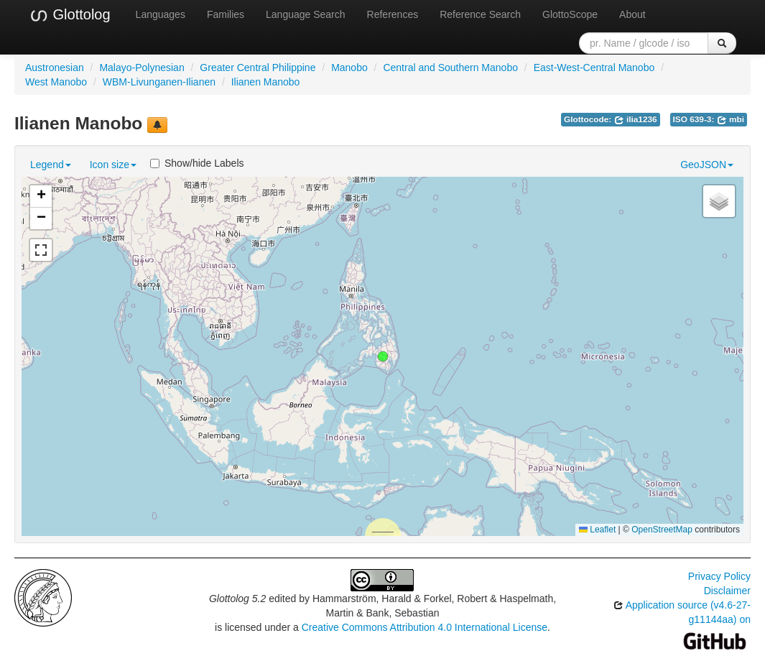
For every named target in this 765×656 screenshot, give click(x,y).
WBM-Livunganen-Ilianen (159, 82)
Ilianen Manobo (265, 82)
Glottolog (70, 15)
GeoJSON (706, 164)
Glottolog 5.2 (237, 598)
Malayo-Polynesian (141, 67)
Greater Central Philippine (257, 67)
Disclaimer (727, 590)
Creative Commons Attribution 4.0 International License (424, 627)
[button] (383, 356)
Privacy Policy (719, 576)
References (393, 14)
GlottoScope (570, 14)
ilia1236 (635, 119)
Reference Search (480, 14)
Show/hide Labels (197, 163)
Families (225, 14)
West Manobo (56, 82)
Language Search (306, 14)
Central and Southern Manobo (450, 67)
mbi (730, 119)
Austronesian (54, 67)
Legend (50, 164)
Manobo (349, 67)
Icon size (113, 164)
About (632, 14)
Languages (160, 14)
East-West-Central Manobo (594, 67)
